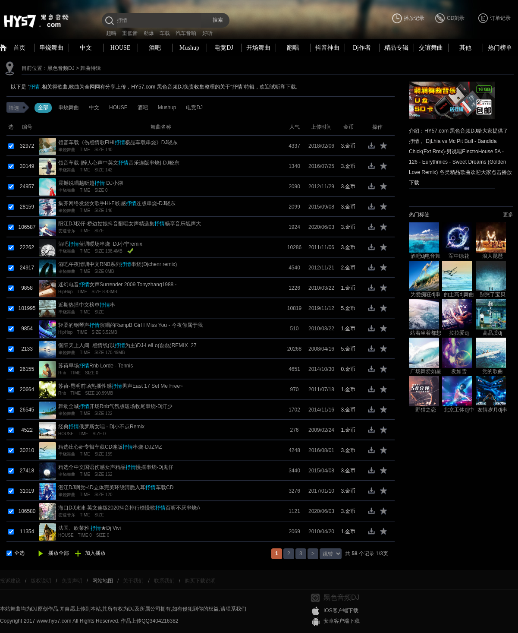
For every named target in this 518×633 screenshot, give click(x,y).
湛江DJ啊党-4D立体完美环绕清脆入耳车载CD (115, 487)
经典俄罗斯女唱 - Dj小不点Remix (101, 427)
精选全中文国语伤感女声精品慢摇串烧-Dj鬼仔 (115, 467)
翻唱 (293, 47)
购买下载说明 (200, 581)
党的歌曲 (492, 371)
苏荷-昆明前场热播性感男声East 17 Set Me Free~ (120, 386)
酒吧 (155, 47)
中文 (86, 47)
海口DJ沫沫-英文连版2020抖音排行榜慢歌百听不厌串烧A (129, 508)
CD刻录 (456, 18)
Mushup (189, 47)
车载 (165, 33)
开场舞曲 (258, 47)
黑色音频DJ (61, 68)
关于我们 (133, 581)
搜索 (218, 20)
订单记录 (500, 18)
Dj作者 (362, 47)
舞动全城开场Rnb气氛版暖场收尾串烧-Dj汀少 (115, 406)
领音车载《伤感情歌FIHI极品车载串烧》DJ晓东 (118, 142)
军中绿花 (459, 256)
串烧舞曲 (51, 47)
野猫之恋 (425, 410)
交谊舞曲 (431, 47)
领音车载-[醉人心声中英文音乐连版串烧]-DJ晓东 (118, 163)
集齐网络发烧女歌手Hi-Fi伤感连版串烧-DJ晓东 (117, 203)
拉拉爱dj (458, 333)
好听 (207, 33)
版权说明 (41, 581)
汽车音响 (186, 33)
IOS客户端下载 (340, 611)
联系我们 (164, 581)
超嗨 (111, 33)
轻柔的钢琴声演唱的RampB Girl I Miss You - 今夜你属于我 (130, 325)
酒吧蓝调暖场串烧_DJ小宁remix (100, 244)
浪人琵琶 (492, 256)
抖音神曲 (327, 47)
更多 (508, 215)
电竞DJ (223, 47)
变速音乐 (66, 230)
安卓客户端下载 (341, 621)
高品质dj (492, 333)
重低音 (130, 33)
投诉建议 (10, 581)
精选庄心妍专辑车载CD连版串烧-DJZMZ (110, 447)
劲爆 (149, 33)
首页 (19, 47)
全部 (43, 107)
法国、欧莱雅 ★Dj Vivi (89, 528)
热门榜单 (500, 47)
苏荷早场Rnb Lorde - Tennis (95, 366)
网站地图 (102, 581)
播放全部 (58, 553)
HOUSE (120, 47)
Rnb (62, 372)
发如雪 (459, 371)
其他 (465, 47)
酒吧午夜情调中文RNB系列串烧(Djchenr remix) (117, 264)
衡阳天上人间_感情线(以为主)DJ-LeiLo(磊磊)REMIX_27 (127, 345)
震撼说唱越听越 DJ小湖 (90, 183)
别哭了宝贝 (492, 294)
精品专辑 (396, 47)
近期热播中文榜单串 (86, 305)
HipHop (65, 291)
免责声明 (72, 581)
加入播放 (95, 553)
